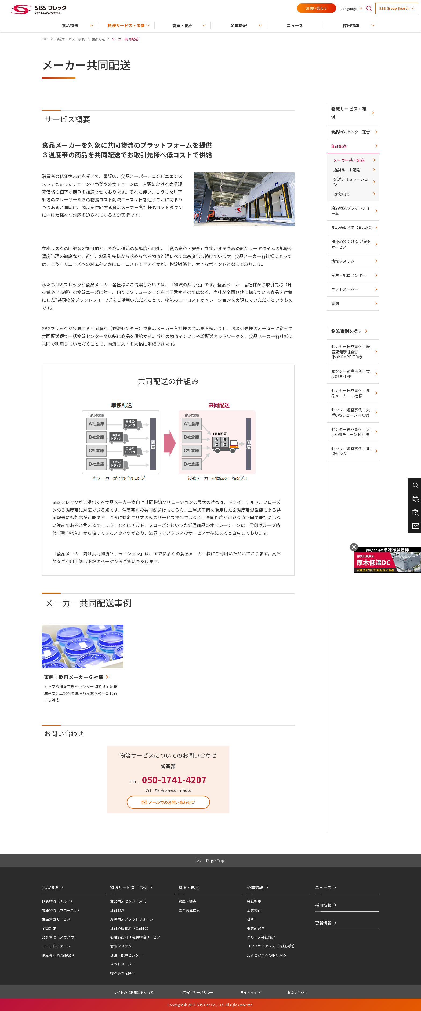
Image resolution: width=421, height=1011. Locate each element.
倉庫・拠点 (188, 901)
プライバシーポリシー (197, 992)
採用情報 (323, 905)
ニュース (323, 887)
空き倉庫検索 (189, 910)
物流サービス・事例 (348, 113)
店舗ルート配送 (347, 169)
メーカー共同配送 (348, 160)
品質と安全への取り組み (266, 955)
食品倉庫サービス (56, 919)
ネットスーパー (344, 289)
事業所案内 (256, 928)
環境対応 (341, 194)
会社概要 (254, 901)
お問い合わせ (316, 8)
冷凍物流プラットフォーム (350, 210)
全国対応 (49, 928)
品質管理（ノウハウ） (60, 937)
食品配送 (339, 146)
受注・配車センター (348, 275)
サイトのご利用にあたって (134, 992)
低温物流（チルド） (58, 901)
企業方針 (254, 910)
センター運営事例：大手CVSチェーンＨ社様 (350, 412)
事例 (335, 303)
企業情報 (255, 887)
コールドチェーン (56, 945)
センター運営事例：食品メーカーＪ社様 (350, 393)
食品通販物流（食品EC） (353, 227)
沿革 (250, 919)
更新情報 (323, 923)
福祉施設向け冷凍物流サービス (350, 244)
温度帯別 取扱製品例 (58, 955)
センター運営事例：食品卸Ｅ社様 (350, 373)
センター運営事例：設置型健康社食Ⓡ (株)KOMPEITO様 (350, 351)
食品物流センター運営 (350, 131)
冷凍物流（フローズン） (61, 910)
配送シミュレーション (350, 181)
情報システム (342, 261)
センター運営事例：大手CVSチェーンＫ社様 (350, 432)
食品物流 (50, 887)
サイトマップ (250, 992)
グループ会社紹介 (261, 937)
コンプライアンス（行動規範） (272, 945)
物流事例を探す (346, 331)
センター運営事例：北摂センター (350, 451)
